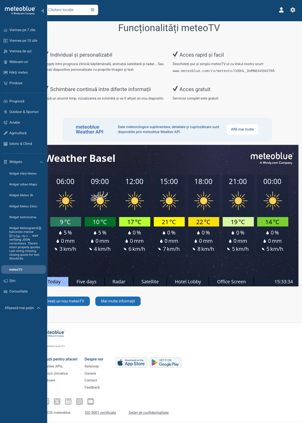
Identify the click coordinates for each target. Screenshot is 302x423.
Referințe (102, 366)
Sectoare (59, 382)
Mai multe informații (130, 306)
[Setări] (291, 10)
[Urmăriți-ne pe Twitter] (67, 403)
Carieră (101, 374)
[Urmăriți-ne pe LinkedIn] (78, 403)
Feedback (103, 390)
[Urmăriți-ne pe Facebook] (56, 403)
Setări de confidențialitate (159, 414)
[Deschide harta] (104, 10)
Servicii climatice (65, 374)
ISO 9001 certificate (111, 414)
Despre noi (104, 358)
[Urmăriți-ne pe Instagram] (88, 403)
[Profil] (280, 10)
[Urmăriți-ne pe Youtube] (99, 403)
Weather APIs (62, 366)
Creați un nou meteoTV (77, 306)
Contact (101, 382)
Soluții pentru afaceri (70, 358)
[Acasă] (18, 10)
